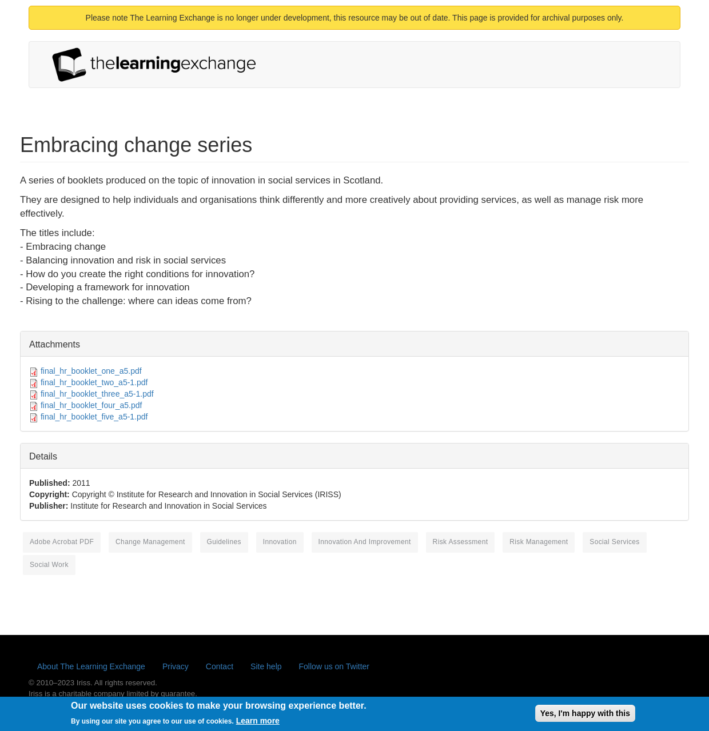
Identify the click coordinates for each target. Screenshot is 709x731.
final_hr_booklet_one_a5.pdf (91, 371)
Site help (265, 666)
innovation (280, 542)
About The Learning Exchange (91, 666)
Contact (219, 666)
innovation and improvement (364, 542)
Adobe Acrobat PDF (62, 542)
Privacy (175, 666)
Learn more (258, 723)
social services (614, 542)
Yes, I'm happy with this (585, 715)
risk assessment (460, 542)
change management (150, 542)
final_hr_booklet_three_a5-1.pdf (97, 393)
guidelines (224, 542)
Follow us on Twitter (334, 666)
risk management (538, 542)
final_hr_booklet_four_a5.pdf (91, 405)
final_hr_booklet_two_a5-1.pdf (94, 382)
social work (49, 565)
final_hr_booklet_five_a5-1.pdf (94, 416)
